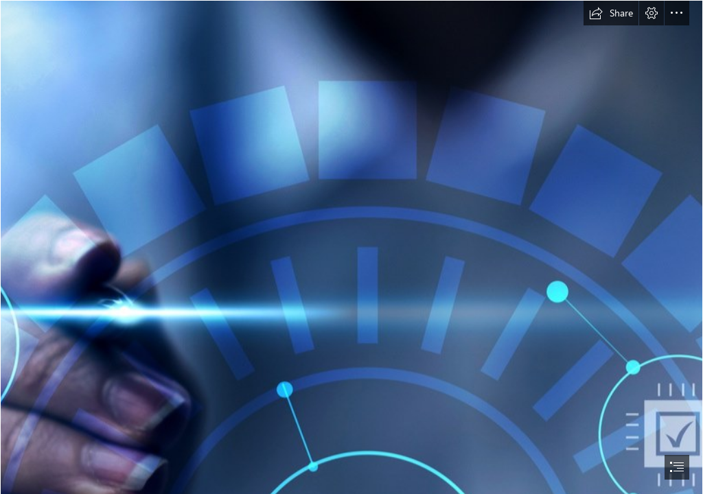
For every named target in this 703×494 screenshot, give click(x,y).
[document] (351, 247)
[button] (611, 13)
